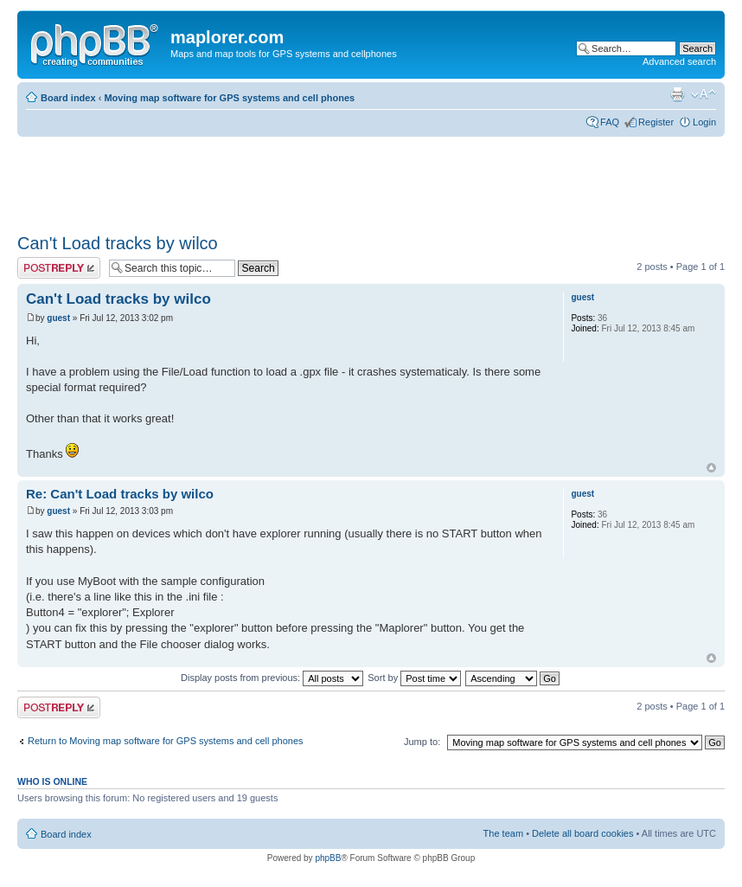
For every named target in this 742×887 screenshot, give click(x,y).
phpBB (328, 858)
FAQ (609, 122)
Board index (68, 98)
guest (58, 318)
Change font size (703, 94)
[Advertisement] (332, 179)
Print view (677, 94)
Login (704, 122)
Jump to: (422, 741)
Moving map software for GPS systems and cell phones (229, 98)
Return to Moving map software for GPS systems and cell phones (166, 741)
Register (656, 122)
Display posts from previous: (272, 677)
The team (503, 833)
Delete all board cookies (582, 833)
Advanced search (679, 61)
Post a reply (58, 268)
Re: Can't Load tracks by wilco (120, 493)
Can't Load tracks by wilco (117, 243)
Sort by (414, 677)
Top (711, 467)
